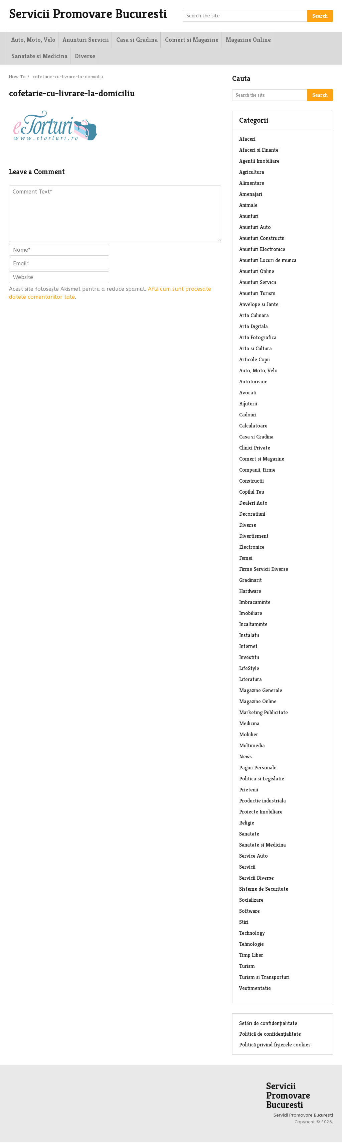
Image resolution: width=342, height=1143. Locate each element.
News (245, 757)
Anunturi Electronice (262, 250)
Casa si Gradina (135, 40)
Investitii (249, 658)
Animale (248, 206)
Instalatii (249, 636)
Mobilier (248, 735)
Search (320, 15)
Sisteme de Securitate (263, 889)
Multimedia (252, 746)
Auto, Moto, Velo (32, 40)
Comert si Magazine (189, 40)
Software (249, 911)
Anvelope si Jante (259, 305)
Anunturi (249, 217)
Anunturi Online (256, 272)
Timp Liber (251, 956)
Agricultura (251, 172)
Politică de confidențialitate (270, 1034)
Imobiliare (250, 614)
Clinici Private (254, 448)
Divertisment (254, 536)
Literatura (250, 680)
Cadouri (247, 415)
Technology (252, 933)
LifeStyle (249, 669)
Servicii (247, 867)
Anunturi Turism (257, 294)
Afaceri (247, 139)
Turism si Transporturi (264, 978)
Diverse (20, 56)
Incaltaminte (253, 625)
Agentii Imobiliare (259, 161)
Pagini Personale (258, 768)
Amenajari (250, 195)
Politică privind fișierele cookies (275, 1045)
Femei (245, 558)
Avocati (247, 393)
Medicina (249, 724)
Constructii (251, 481)
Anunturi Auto (255, 228)
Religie (246, 823)
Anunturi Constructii (262, 239)
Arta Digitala (253, 327)
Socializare (251, 900)
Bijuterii (248, 404)
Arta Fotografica (258, 338)
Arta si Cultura (255, 349)
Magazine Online (246, 40)
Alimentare (251, 183)
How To (17, 77)
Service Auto (253, 856)
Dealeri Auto (253, 503)
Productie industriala (262, 801)
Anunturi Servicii (84, 40)
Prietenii (248, 790)
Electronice (252, 547)
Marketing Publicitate (263, 713)
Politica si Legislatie (261, 779)
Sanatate (249, 834)
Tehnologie (251, 944)
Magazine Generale (260, 691)
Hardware (250, 592)
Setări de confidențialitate (268, 1024)
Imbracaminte (255, 603)
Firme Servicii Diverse (263, 570)
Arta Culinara (254, 316)
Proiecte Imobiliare (261, 812)
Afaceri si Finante (259, 150)
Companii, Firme (257, 470)
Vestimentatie (255, 989)
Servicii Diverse (256, 878)
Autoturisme (253, 382)
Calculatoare (253, 426)
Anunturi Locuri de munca (268, 261)
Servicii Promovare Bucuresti (92, 14)
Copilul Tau (251, 492)
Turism (247, 967)
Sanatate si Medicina (304, 40)
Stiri (243, 922)
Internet (248, 647)
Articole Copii (254, 360)
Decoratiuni (252, 514)
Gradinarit (250, 581)
